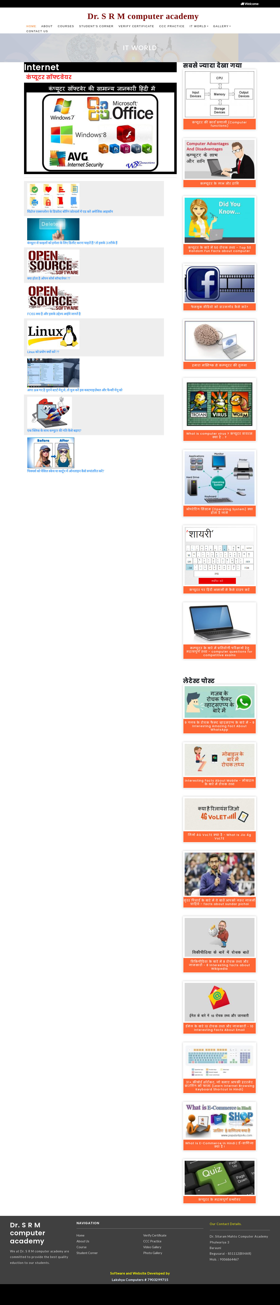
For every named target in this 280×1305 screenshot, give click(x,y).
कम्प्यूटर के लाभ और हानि (219, 183)
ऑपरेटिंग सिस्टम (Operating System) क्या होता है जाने (219, 511)
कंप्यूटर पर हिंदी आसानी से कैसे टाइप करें (219, 590)
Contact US (37, 31)
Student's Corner (96, 26)
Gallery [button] (221, 26)
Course (82, 1247)
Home (31, 26)
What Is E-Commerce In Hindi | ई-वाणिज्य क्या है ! (219, 1145)
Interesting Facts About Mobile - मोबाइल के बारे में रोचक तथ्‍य (219, 782)
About (47, 26)
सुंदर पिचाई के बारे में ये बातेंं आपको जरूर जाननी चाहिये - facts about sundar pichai (219, 902)
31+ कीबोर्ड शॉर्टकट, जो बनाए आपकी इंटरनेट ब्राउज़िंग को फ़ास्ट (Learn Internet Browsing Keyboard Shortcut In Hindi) (219, 1085)
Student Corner (87, 1253)
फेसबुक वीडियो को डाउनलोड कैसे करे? (219, 307)
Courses (66, 26)
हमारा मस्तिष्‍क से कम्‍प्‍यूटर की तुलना (219, 365)
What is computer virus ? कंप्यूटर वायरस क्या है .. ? (219, 435)
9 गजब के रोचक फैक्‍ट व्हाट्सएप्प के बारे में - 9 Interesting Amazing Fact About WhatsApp (219, 726)
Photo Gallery (152, 1253)
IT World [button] (198, 26)
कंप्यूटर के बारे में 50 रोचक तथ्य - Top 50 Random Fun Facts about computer (219, 249)
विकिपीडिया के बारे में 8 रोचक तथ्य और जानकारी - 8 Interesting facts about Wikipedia (219, 965)
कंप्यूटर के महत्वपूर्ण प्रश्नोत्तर (219, 1199)
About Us (83, 1241)
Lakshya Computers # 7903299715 (140, 1280)
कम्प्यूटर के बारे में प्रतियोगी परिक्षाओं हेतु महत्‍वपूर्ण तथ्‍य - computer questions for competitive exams (219, 651)
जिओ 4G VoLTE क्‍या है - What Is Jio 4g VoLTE (219, 836)
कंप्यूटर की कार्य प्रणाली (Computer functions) (219, 124)
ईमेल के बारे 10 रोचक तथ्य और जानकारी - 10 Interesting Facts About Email (219, 1028)
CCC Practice (172, 26)
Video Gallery (152, 1247)
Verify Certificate (136, 26)
